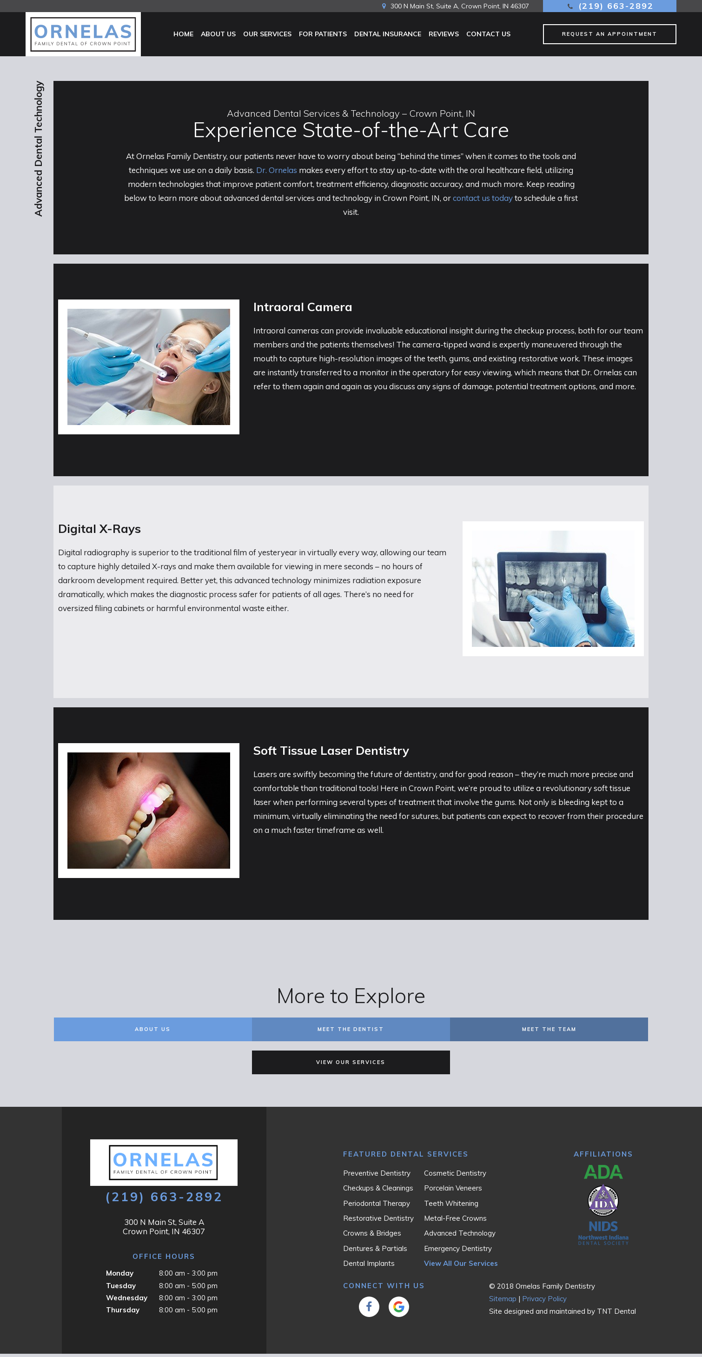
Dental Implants (369, 1266)
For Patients (323, 34)
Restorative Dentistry (378, 1221)
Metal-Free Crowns (455, 1221)
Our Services (267, 34)
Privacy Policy (544, 1301)
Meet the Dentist (351, 1032)
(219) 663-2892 (610, 5)
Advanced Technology (460, 1236)
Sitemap (503, 1301)
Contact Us (488, 34)
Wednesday (126, 1301)
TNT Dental (616, 1314)
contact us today (483, 201)
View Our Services (350, 1065)
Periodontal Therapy (376, 1206)
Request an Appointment (609, 34)
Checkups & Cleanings (378, 1191)
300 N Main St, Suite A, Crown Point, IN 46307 (454, 6)
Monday (119, 1276)
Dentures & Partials (375, 1251)
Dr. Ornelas (276, 173)
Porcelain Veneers (453, 1191)
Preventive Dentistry (377, 1176)
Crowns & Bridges (372, 1236)
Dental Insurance (387, 34)
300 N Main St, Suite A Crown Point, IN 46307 (164, 1229)
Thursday (122, 1313)
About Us (218, 34)
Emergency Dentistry (458, 1251)
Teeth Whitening (451, 1206)
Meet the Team (549, 1032)
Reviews (444, 34)
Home (183, 34)
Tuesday (121, 1288)
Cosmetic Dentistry (455, 1176)
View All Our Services (461, 1266)
